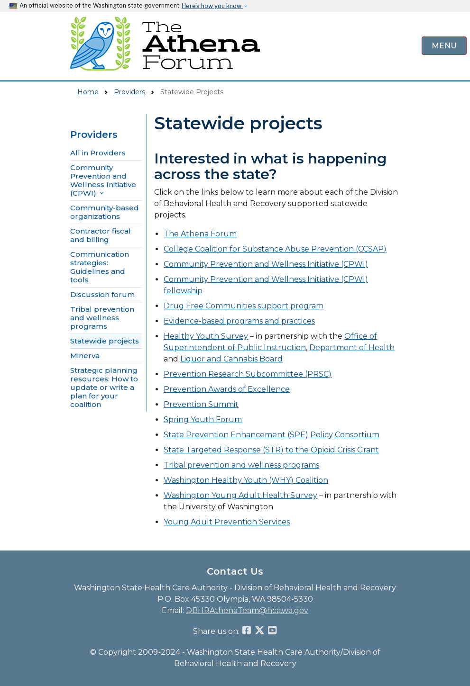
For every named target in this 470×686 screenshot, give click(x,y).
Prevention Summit (201, 404)
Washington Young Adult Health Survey (240, 495)
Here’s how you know (212, 5)
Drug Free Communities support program (243, 305)
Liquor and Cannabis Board (231, 358)
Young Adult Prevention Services (227, 521)
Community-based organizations (104, 212)
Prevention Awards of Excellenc (224, 389)
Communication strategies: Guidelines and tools (99, 267)
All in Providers (98, 153)
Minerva (85, 356)
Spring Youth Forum (203, 419)
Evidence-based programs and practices (239, 320)
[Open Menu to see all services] (444, 45)
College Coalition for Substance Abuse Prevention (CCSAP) (275, 248)
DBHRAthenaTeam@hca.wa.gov (247, 610)
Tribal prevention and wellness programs (102, 318)
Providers (129, 92)
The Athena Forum (200, 233)
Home (88, 92)
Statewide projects (104, 341)
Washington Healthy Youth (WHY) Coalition (246, 480)
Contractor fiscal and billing (100, 235)
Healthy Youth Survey (206, 336)
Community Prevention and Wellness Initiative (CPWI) (266, 264)
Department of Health (352, 347)
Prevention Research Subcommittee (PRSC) (248, 374)
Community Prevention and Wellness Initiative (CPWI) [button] (103, 180)
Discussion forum (102, 294)
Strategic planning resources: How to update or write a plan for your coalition (104, 387)
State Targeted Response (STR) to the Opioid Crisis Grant (271, 449)
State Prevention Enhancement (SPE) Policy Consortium (271, 434)
